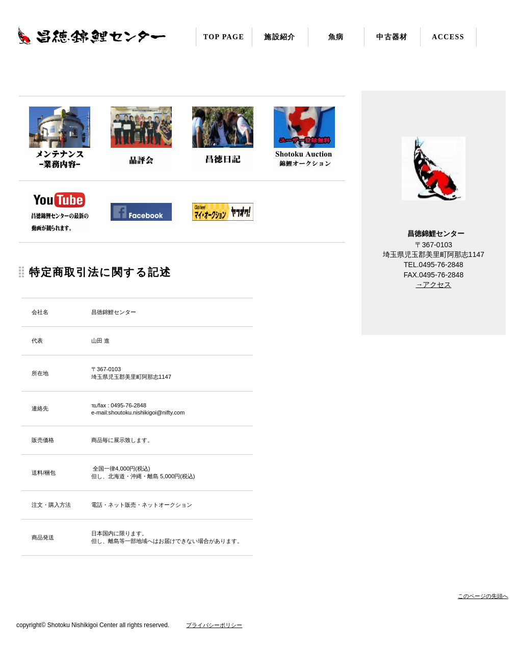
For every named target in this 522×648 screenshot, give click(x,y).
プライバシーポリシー (214, 625)
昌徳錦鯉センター (118, 42)
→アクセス (433, 284)
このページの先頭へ (483, 596)
